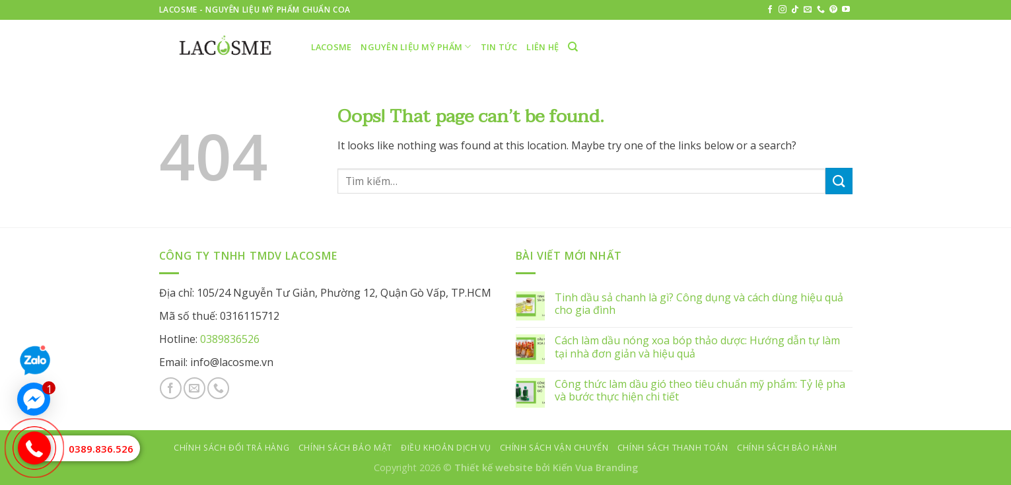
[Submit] (838, 181)
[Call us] (821, 10)
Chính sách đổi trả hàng (231, 447)
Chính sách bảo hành (787, 447)
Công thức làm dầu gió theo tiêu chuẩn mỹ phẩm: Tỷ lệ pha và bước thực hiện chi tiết (700, 390)
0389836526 (230, 339)
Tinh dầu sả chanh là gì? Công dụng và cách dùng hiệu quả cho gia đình (699, 304)
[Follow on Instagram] (782, 10)
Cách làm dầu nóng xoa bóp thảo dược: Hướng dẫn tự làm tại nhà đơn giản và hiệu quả (697, 346)
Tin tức (499, 47)
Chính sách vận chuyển (554, 447)
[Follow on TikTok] (795, 10)
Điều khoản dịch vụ (446, 447)
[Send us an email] (808, 10)
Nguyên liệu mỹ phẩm (416, 46)
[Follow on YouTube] (846, 10)
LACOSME (331, 47)
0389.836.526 (101, 448)
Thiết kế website (493, 467)
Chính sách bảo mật (345, 447)
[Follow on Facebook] (770, 10)
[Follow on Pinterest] (833, 10)
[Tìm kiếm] (573, 46)
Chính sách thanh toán (672, 447)
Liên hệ (542, 47)
